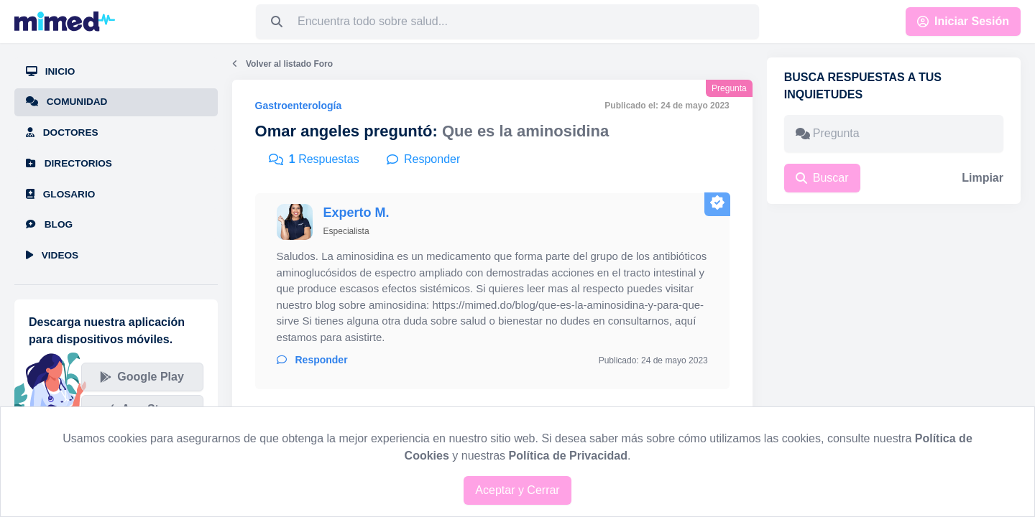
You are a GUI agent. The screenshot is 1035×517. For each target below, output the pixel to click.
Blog (49, 224)
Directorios (69, 163)
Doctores (62, 132)
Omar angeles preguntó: (346, 131)
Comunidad (66, 101)
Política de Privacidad (568, 456)
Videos (52, 255)
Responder (312, 359)
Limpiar (982, 178)
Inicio (50, 71)
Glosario (60, 194)
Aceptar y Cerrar (517, 490)
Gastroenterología (298, 105)
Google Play (141, 377)
